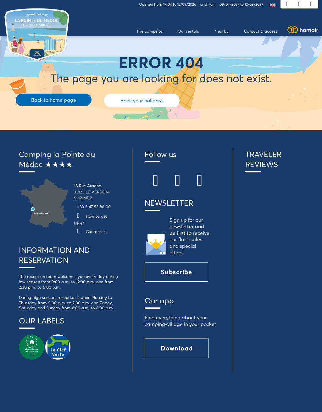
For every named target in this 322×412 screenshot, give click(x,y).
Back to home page (53, 99)
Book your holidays (142, 100)
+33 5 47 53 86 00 (94, 206)
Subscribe (176, 272)
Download (177, 348)
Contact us (90, 231)
